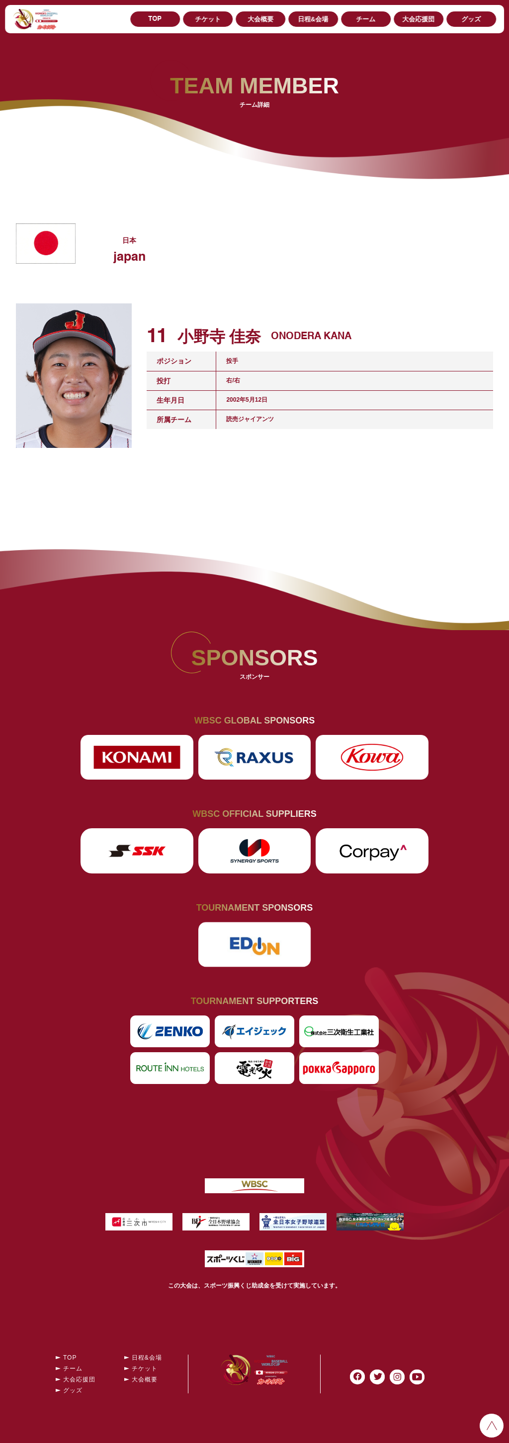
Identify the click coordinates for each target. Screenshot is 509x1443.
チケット (208, 19)
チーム (365, 19)
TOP (155, 19)
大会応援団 (418, 19)
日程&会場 (313, 19)
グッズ (471, 19)
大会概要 (260, 19)
